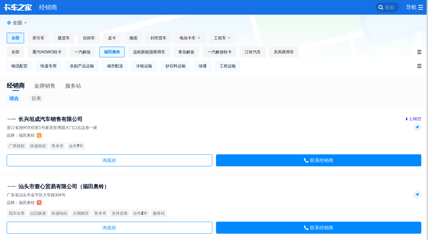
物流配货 (19, 66)
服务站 (73, 86)
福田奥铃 (112, 52)
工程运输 (228, 66)
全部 (15, 38)
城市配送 (115, 66)
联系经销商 (321, 160)
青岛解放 (186, 52)
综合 (14, 98)
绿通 (203, 66)
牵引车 (38, 38)
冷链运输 (144, 66)
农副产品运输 (82, 66)
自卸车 (89, 38)
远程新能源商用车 (149, 52)
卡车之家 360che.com (17, 7)
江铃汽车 (253, 52)
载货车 (64, 38)
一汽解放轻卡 (220, 52)
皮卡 (112, 38)
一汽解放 (83, 52)
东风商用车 (284, 52)
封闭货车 (158, 38)
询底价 (109, 160)
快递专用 (48, 66)
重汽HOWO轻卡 (47, 52)
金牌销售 (45, 86)
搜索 (389, 7)
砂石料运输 (176, 66)
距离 (36, 98)
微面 (133, 38)
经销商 (48, 7)
